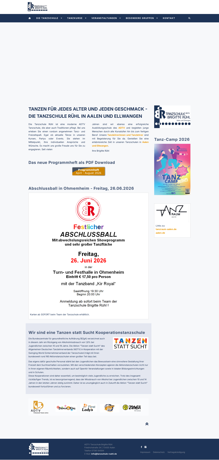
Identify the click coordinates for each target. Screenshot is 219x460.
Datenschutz (159, 452)
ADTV (121, 127)
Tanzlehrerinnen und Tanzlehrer (125, 135)
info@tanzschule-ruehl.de (104, 454)
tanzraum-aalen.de (166, 229)
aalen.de (160, 232)
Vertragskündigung (176, 452)
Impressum (145, 452)
